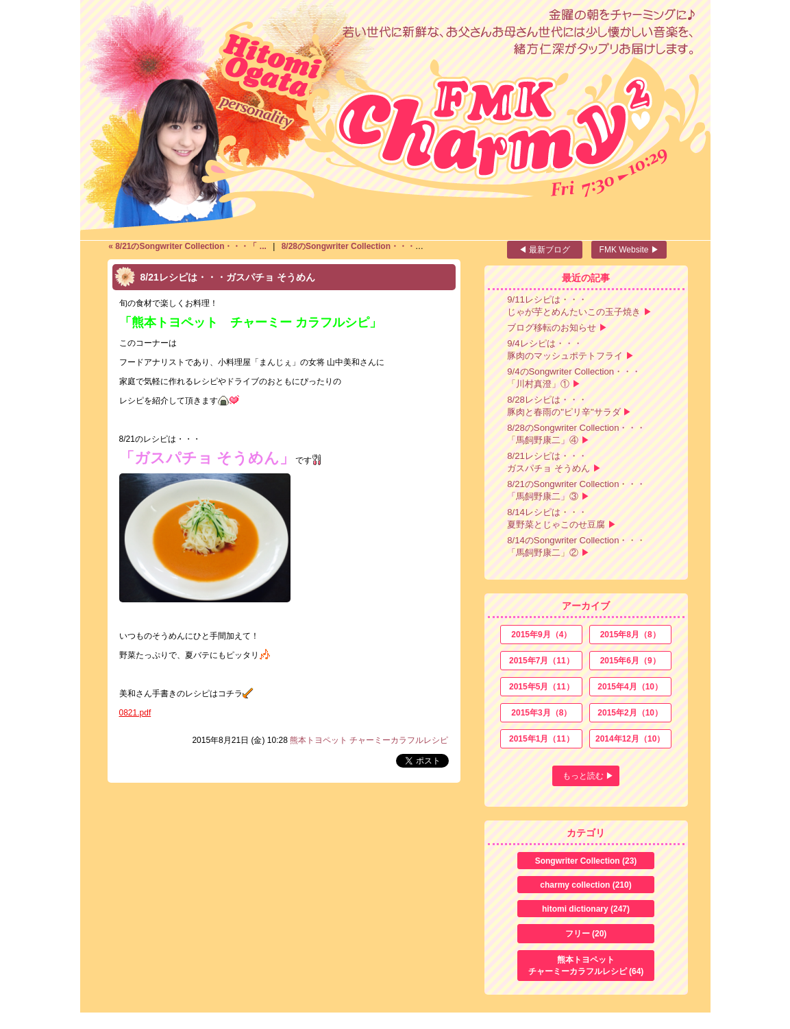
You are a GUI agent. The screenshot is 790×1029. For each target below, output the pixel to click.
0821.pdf (135, 713)
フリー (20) (586, 933)
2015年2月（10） (630, 713)
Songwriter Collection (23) (586, 861)
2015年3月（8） (541, 713)
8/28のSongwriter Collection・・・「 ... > (361, 246)
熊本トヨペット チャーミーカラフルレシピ (369, 740)
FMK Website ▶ (629, 250)
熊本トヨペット (586, 966)
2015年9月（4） (541, 634)
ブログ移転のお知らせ (551, 327)
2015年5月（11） (541, 686)
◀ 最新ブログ (544, 250)
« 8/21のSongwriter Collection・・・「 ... (188, 246)
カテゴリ (586, 832)
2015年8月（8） (630, 634)
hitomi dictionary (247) (586, 909)
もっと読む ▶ (588, 776)
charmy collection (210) (585, 885)
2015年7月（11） (541, 660)
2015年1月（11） (541, 739)
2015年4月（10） (630, 686)
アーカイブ (586, 605)
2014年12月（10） (630, 739)
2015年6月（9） (630, 660)
